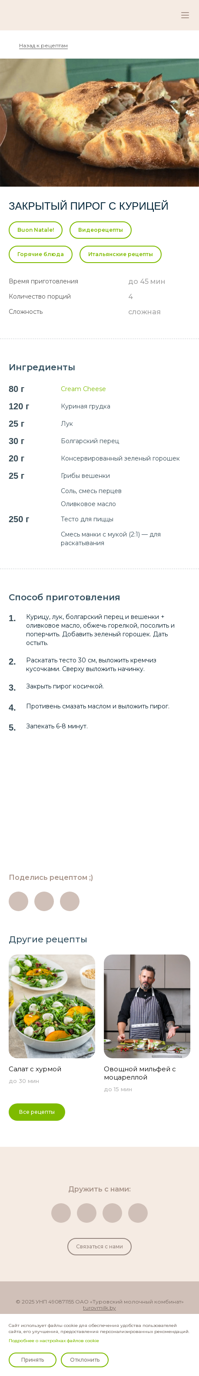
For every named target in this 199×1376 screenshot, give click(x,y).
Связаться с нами (99, 1246)
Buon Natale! (35, 230)
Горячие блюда (40, 254)
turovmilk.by (99, 1308)
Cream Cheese (83, 389)
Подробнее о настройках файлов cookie (54, 1340)
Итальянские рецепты (120, 254)
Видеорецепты (100, 230)
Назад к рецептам (43, 45)
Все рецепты (37, 1112)
